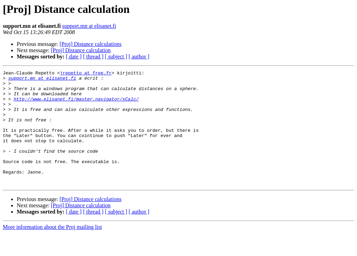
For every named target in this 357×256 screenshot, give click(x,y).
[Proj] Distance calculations (91, 44)
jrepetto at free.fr (86, 74)
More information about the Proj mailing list (52, 250)
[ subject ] (116, 56)
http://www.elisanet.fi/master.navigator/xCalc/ (76, 105)
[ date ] (74, 56)
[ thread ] (93, 56)
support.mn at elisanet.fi (89, 26)
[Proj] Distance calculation (81, 50)
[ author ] (139, 56)
